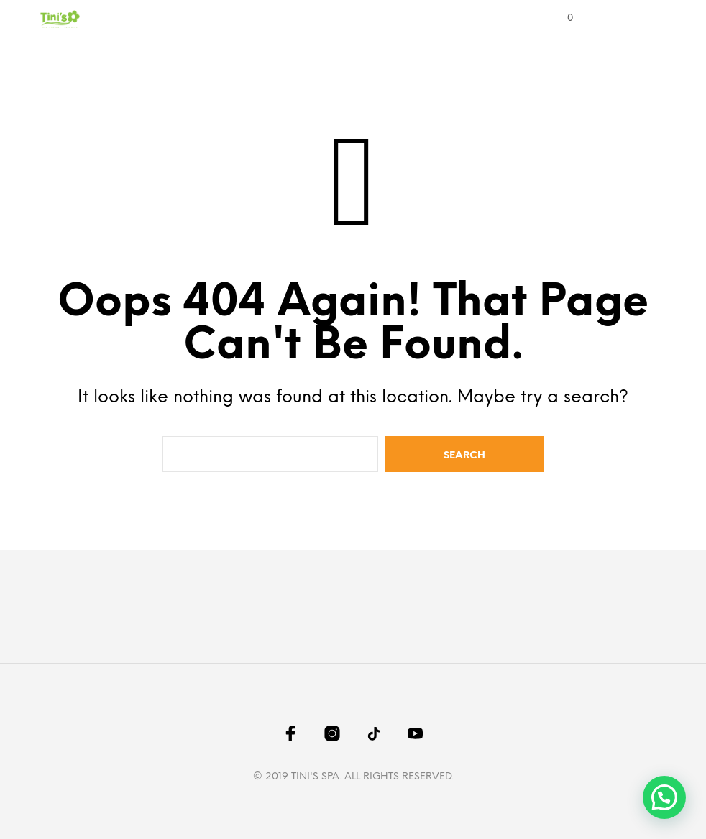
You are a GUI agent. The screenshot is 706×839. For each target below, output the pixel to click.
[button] (560, 18)
